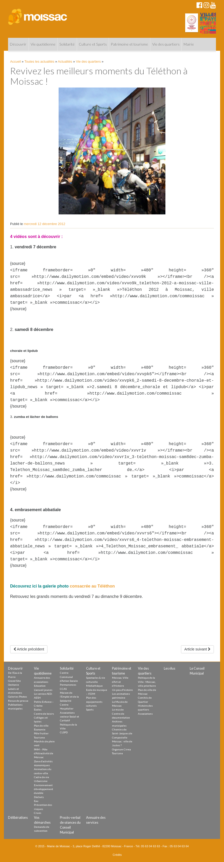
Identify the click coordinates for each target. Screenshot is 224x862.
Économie (39, 729)
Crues (37, 812)
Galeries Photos (17, 696)
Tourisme (39, 737)
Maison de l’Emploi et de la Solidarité (69, 696)
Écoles (37, 709)
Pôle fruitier (41, 733)
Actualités (65, 61)
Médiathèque (94, 685)
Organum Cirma (121, 749)
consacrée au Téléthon (92, 586)
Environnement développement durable (43, 789)
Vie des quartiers (166, 44)
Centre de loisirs (44, 713)
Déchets (39, 797)
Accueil (15, 61)
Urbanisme (40, 781)
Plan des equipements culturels (94, 701)
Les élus (169, 668)
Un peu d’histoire (122, 689)
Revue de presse (18, 700)
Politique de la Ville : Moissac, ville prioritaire (147, 681)
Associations (145, 713)
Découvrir (18, 44)
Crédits (117, 854)
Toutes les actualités (39, 61)
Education (40, 685)
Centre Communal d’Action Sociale (69, 676)
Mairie (189, 44)
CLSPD (64, 732)
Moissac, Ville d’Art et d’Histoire (120, 681)
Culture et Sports (93, 44)
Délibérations (18, 817)
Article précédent (28, 649)
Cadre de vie (41, 777)
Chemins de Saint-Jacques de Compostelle (122, 733)
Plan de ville (41, 725)
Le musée (118, 709)
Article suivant (197, 649)
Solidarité (67, 44)
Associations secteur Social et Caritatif (69, 716)
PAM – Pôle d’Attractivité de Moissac (43, 753)
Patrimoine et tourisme (129, 44)
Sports (90, 709)
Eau (36, 800)
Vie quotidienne (43, 44)
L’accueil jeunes (43, 689)
